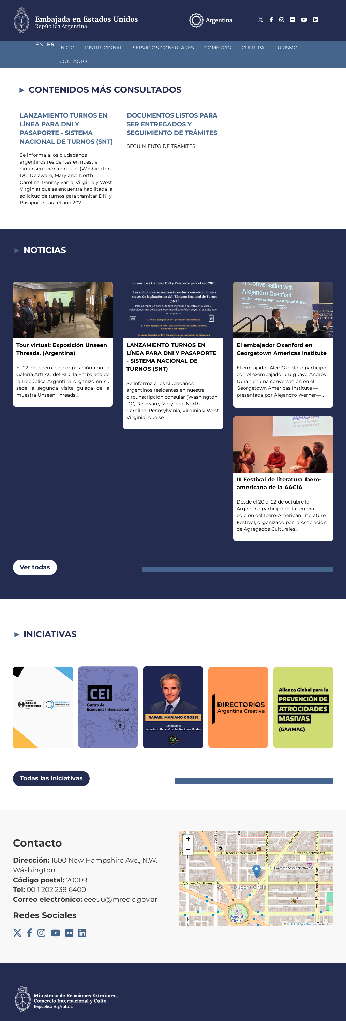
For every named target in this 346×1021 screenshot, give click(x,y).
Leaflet (289, 910)
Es (329, 20)
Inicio (31, 48)
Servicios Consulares (127, 48)
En (316, 20)
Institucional (67, 48)
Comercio (181, 48)
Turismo (250, 48)
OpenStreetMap (308, 910)
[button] (256, 858)
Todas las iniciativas (51, 765)
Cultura (217, 48)
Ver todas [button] (35, 553)
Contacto (285, 48)
